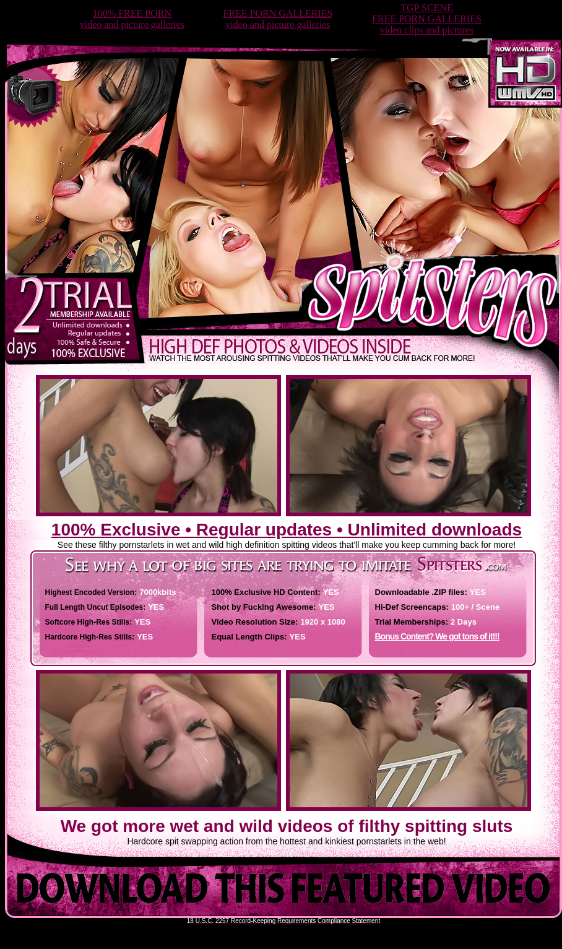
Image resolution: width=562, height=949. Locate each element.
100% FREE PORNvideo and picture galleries (132, 19)
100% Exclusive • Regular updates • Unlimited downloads (286, 529)
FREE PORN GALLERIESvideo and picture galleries (277, 19)
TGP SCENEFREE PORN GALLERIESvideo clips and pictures (427, 18)
